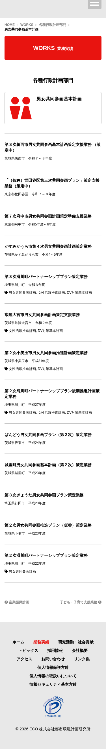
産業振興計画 (17, 602)
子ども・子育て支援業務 (80, 602)
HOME (10, 25)
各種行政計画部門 (52, 25)
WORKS (26, 25)
